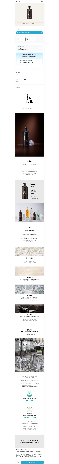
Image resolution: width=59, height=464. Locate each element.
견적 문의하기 (32, 462)
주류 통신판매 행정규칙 (26, 23)
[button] (18, 462)
